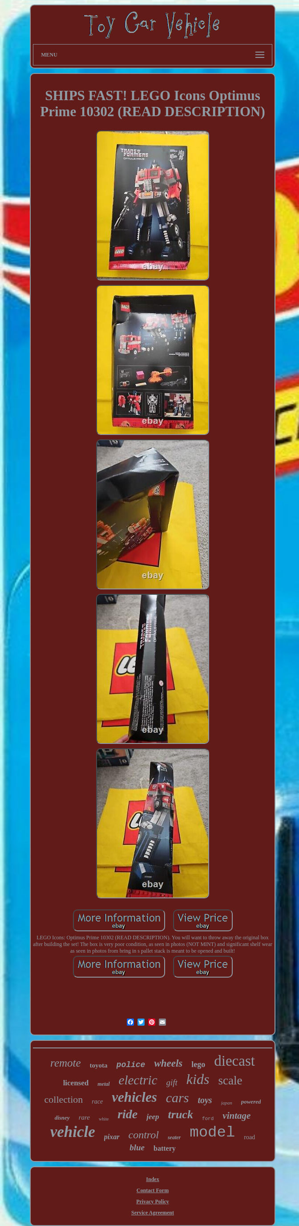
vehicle (72, 1132)
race (97, 1101)
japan (226, 1102)
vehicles (134, 1097)
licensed (76, 1083)
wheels (168, 1063)
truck (180, 1114)
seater (174, 1137)
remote (65, 1063)
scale (230, 1080)
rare (84, 1117)
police (131, 1064)
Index (152, 1179)
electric (138, 1080)
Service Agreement (152, 1213)
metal (103, 1084)
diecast (234, 1061)
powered (251, 1101)
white (104, 1118)
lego (198, 1064)
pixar (112, 1137)
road (249, 1137)
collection (63, 1099)
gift (172, 1082)
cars (177, 1097)
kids (198, 1079)
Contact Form (153, 1190)
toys (205, 1100)
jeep (152, 1116)
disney (62, 1117)
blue (137, 1147)
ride (127, 1114)
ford (208, 1118)
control (144, 1135)
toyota (99, 1065)
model (212, 1132)
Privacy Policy (152, 1201)
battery (165, 1148)
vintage (236, 1115)
